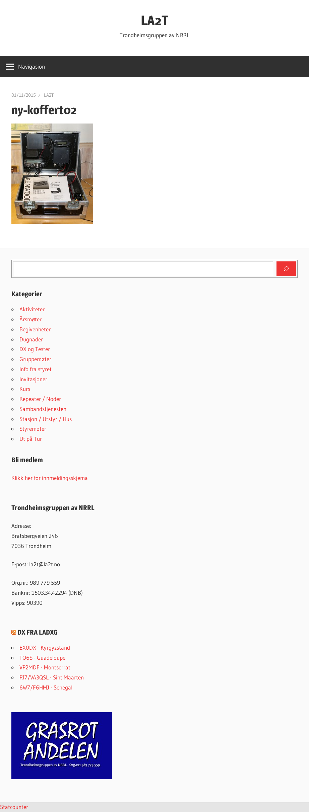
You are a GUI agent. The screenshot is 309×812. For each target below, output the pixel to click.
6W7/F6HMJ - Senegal (45, 687)
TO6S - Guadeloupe (42, 657)
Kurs (24, 388)
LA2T (154, 20)
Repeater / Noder (40, 398)
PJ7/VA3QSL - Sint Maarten (51, 677)
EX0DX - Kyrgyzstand (44, 647)
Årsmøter (30, 319)
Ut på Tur (30, 438)
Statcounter (14, 806)
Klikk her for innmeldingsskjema (49, 477)
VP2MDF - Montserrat (44, 667)
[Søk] (286, 268)
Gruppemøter (35, 358)
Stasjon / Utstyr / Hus (45, 418)
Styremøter (32, 428)
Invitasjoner (33, 379)
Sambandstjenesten (42, 408)
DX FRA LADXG (37, 632)
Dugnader (31, 339)
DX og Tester (34, 348)
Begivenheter (35, 329)
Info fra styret (35, 369)
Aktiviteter (32, 309)
